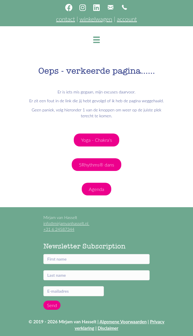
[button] (69, 7)
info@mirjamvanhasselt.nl (66, 223)
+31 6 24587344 (58, 229)
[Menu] (96, 39)
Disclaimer (108, 328)
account (127, 18)
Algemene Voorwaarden (123, 321)
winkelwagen (95, 18)
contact (65, 18)
